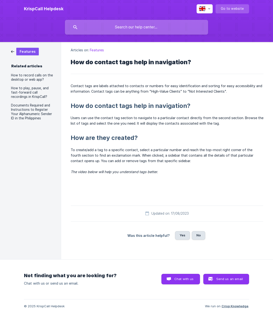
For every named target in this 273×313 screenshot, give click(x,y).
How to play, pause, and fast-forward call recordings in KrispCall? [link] (30, 92)
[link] (25, 51)
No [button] (198, 235)
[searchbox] (136, 27)
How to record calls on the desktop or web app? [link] (32, 77)
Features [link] (97, 50)
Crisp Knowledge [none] (235, 306)
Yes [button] (182, 235)
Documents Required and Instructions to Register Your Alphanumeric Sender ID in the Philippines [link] (31, 111)
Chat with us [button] (184, 279)
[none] (43, 8)
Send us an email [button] (229, 279)
